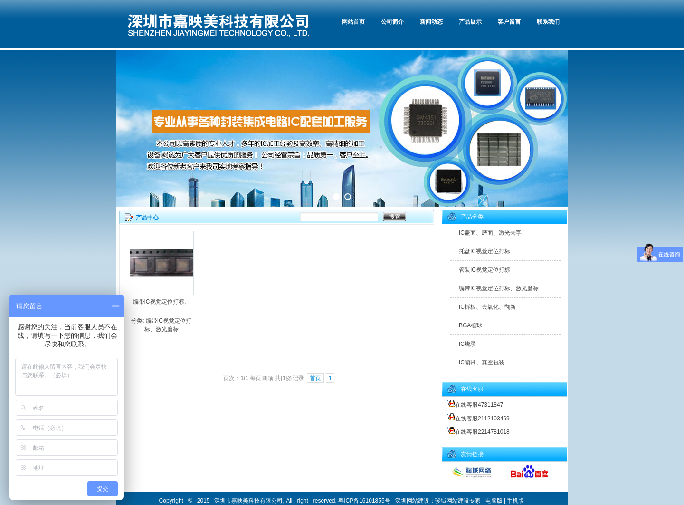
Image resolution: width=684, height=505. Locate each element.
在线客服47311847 (473, 404)
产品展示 (470, 22)
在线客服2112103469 (477, 418)
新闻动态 (431, 22)
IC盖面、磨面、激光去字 (490, 232)
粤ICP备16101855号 (364, 500)
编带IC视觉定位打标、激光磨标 (499, 288)
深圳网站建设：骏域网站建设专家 (438, 500)
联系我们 (548, 22)
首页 (315, 378)
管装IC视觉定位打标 (484, 270)
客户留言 (509, 22)
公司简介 (392, 22)
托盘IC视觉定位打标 (484, 251)
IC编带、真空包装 (481, 362)
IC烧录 (467, 344)
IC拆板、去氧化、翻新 (487, 307)
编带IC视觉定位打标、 (161, 301)
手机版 (515, 500)
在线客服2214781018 (477, 432)
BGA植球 (470, 325)
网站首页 (353, 22)
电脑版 (494, 500)
